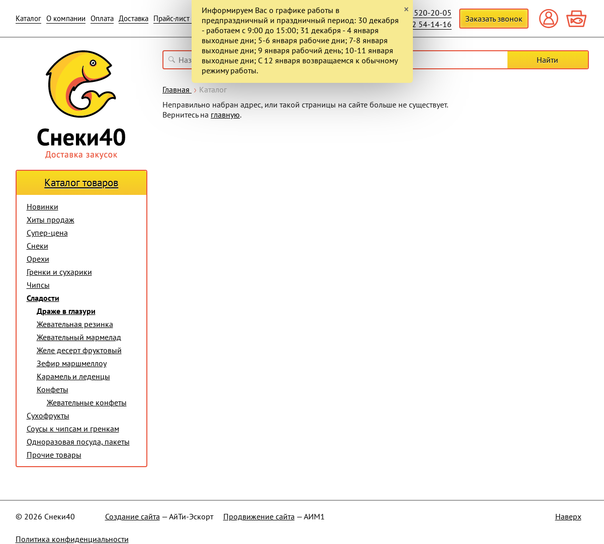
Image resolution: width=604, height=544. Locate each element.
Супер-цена (47, 233)
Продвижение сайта (259, 516)
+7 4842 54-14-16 (420, 24)
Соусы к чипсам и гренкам (73, 428)
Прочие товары (54, 455)
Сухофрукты (48, 415)
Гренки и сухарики (59, 272)
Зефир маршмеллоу (72, 363)
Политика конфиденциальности (72, 539)
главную (225, 115)
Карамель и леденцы (73, 376)
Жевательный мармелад (79, 337)
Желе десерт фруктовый (79, 350)
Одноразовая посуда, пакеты (78, 442)
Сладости (43, 298)
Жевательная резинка (75, 324)
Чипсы (38, 285)
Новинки (42, 206)
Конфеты (52, 389)
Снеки (37, 246)
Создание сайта (132, 516)
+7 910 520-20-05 (420, 13)
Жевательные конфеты (87, 402)
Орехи (38, 259)
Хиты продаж (50, 219)
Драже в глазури (66, 311)
